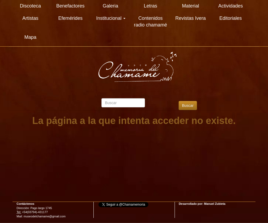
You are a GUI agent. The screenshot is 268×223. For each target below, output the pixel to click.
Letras (150, 6)
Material (190, 6)
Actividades (230, 6)
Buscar (188, 105)
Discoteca (30, 6)
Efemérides (70, 18)
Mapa (30, 37)
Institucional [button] (110, 18)
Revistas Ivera (190, 18)
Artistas (30, 18)
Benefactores (70, 6)
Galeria (110, 6)
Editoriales (230, 18)
